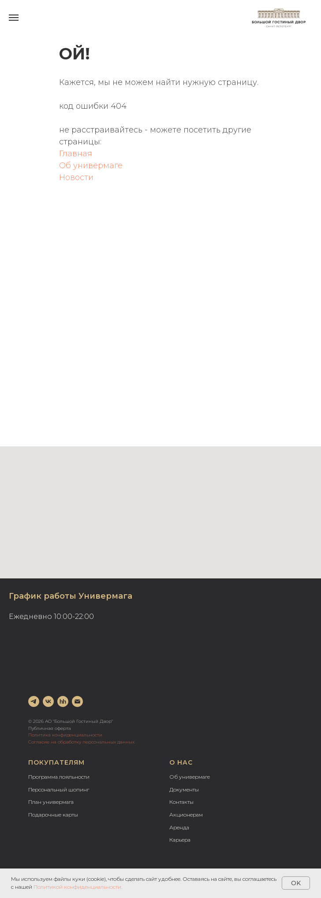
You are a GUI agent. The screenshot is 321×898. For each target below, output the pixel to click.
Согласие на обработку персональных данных (81, 742)
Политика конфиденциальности (65, 735)
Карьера (179, 839)
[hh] (62, 701)
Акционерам (186, 814)
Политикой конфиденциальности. (78, 886)
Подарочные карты (53, 814)
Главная (75, 153)
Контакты (181, 802)
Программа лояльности (59, 776)
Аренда (179, 827)
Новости (76, 177)
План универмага (51, 802)
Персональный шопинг (58, 789)
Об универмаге (91, 165)
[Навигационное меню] (14, 18)
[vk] (48, 701)
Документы (184, 789)
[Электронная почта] (77, 701)
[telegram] (33, 701)
